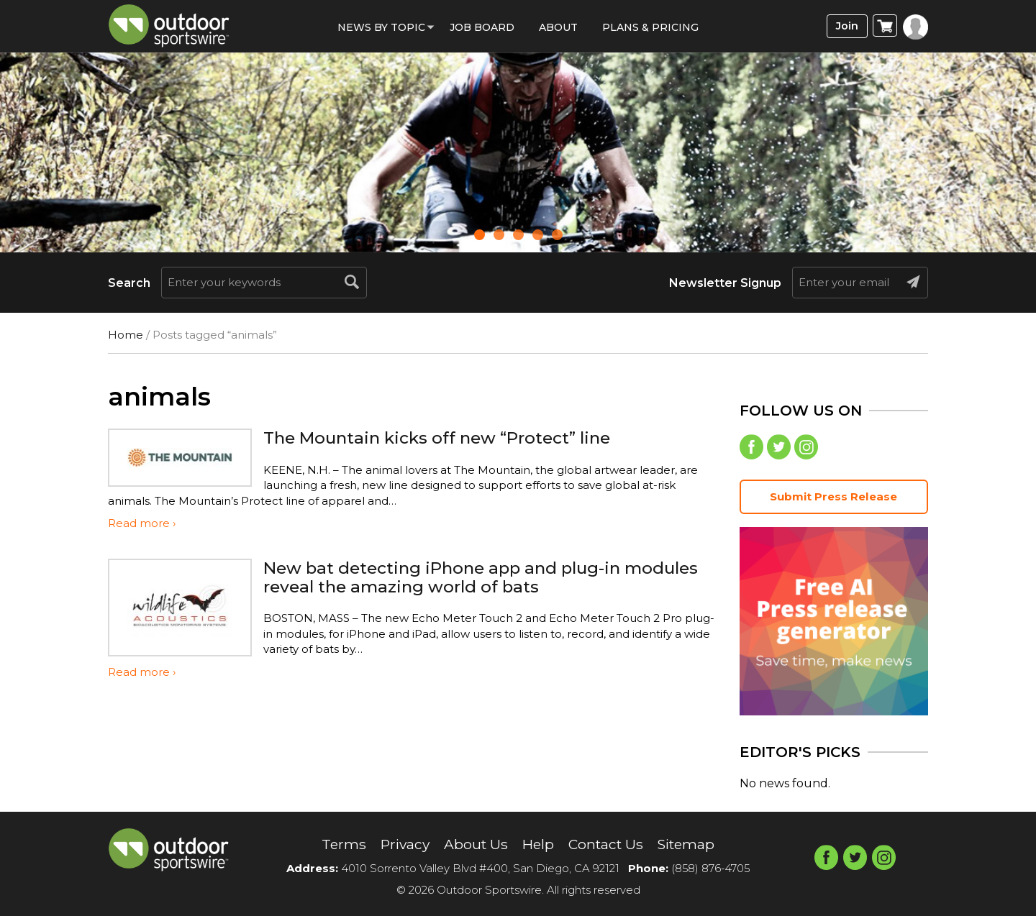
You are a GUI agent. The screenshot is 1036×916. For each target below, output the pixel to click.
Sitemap (691, 844)
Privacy (400, 844)
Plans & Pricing (650, 27)
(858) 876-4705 (711, 868)
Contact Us (607, 844)
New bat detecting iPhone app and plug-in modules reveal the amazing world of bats (450, 577)
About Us (473, 844)
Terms (337, 844)
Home (125, 335)
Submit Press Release (834, 498)
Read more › (142, 523)
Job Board (482, 27)
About (558, 27)
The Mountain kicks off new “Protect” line (445, 437)
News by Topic (381, 27)
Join (846, 26)
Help (537, 844)
